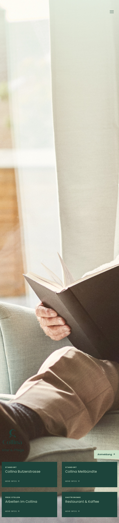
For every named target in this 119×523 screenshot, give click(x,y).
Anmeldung (107, 454)
